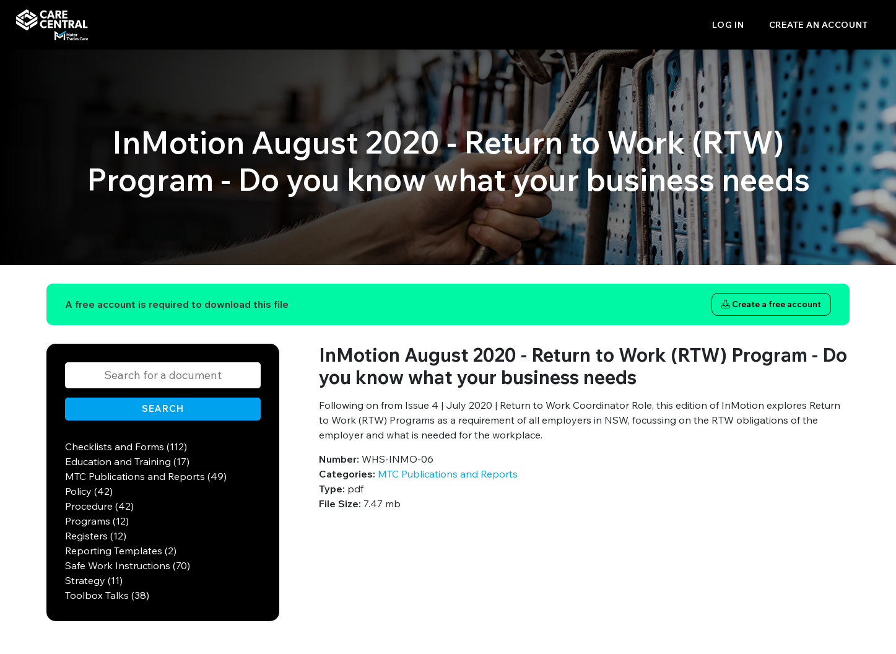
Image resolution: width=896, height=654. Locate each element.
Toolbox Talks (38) (107, 595)
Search (163, 408)
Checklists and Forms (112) (126, 446)
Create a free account (771, 304)
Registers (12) (95, 536)
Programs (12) (97, 521)
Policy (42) (89, 491)
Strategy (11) (94, 580)
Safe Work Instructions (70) (127, 565)
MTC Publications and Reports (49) (146, 476)
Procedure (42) (99, 506)
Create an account (818, 24)
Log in (728, 24)
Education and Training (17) (127, 461)
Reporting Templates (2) (120, 550)
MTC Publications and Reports (448, 474)
